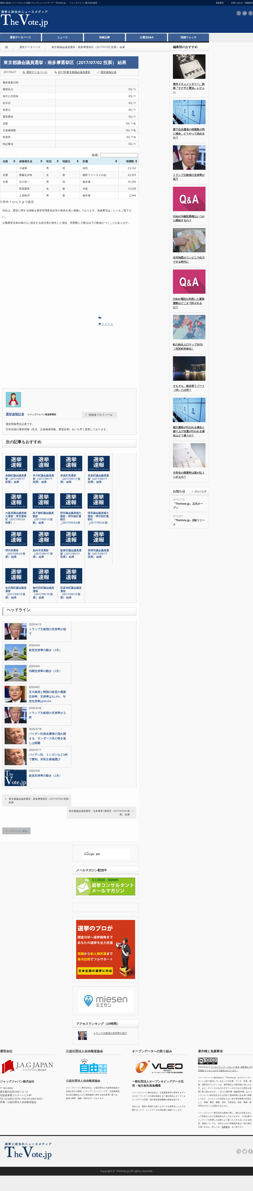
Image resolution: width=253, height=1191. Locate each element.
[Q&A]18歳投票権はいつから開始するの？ (189, 218)
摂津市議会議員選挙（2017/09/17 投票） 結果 (98, 553)
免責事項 (226, 1126)
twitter (244, 13)
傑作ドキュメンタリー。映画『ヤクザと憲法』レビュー (189, 88)
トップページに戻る (16, 831)
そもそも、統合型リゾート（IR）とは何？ (189, 388)
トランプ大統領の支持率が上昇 (47, 715)
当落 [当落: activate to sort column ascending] (5, 161)
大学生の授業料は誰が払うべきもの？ (189, 475)
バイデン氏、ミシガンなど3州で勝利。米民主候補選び (48, 757)
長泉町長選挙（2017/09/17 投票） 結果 (70, 479)
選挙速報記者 (108, 72)
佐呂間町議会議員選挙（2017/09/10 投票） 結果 (15, 592)
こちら (114, 210)
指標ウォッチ (188, 37)
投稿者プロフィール (100, 415)
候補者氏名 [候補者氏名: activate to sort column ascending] (25, 161)
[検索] (101, 854)
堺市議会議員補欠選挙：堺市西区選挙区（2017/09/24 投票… (98, 519)
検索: (115, 155)
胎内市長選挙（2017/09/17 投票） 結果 (43, 553)
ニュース (62, 37)
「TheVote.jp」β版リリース (189, 522)
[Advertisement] (122, 20)
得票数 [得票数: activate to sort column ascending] (130, 161)
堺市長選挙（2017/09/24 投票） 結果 (15, 553)
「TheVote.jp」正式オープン (188, 506)
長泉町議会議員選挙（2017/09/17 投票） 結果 (98, 479)
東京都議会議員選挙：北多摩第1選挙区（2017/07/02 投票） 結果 (99, 812)
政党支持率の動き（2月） (45, 775)
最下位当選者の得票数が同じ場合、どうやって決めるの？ (189, 133)
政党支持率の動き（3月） (45, 650)
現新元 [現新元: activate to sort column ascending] (66, 161)
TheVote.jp (122, 1171)
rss (238, 13)
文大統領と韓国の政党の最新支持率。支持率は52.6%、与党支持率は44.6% (47, 696)
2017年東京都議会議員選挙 (74, 72)
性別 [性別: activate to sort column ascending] (48, 161)
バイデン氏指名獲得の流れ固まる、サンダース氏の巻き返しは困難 (47, 738)
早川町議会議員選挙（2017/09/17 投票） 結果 (43, 479)
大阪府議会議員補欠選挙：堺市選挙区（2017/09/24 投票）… (15, 517)
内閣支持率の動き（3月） (45, 671)
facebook (250, 13)
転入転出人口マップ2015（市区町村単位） (188, 347)
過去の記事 (200, 491)
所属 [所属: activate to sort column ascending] (85, 161)
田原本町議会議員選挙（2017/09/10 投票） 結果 (70, 592)
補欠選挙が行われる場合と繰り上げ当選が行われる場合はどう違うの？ (189, 431)
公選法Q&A (147, 37)
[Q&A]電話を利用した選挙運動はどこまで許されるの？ (188, 303)
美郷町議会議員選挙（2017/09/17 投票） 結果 (15, 479)
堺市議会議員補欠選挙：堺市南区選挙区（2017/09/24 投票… (70, 519)
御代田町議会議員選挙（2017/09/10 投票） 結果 (43, 592)
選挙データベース (20, 37)
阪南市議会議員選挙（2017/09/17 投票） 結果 (70, 553)
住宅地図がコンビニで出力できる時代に (189, 260)
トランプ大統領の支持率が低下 (47, 631)
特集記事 (104, 37)
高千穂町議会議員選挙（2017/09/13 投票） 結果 (43, 517)
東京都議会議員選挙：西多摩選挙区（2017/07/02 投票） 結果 (40, 800)
